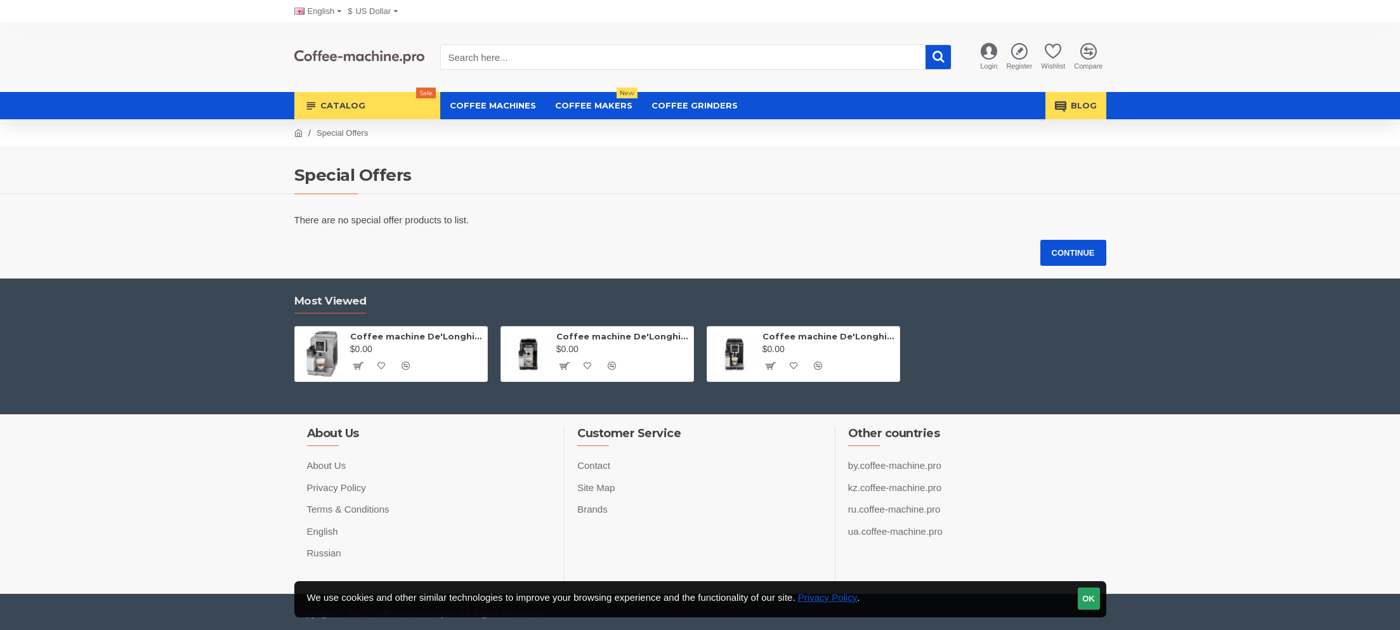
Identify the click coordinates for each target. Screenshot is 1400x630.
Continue (1073, 253)
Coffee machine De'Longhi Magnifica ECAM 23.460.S (416, 336)
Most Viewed (330, 300)
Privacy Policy (827, 597)
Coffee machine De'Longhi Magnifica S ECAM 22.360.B (622, 336)
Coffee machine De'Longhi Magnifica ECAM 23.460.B (828, 336)
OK (1088, 598)
